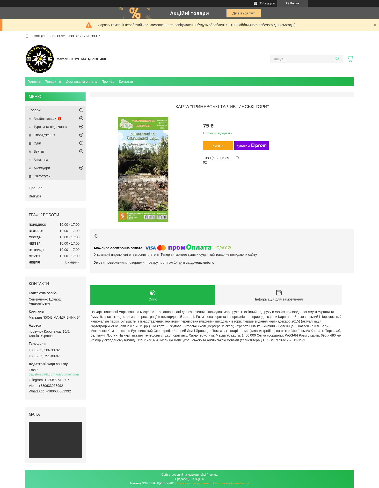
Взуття (39, 151)
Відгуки (35, 196)
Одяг (37, 143)
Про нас (108, 81)
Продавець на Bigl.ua (189, 479)
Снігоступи (42, 176)
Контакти (126, 81)
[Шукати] (337, 59)
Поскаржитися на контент (193, 483)
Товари (50, 81)
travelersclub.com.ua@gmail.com (54, 374)
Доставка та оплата (81, 81)
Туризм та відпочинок (50, 127)
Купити (218, 146)
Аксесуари (42, 168)
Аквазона (41, 160)
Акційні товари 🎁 (47, 118)
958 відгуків (267, 3)
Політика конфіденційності (231, 483)
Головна (34, 81)
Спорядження (44, 135)
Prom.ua (212, 474)
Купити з (251, 145)
